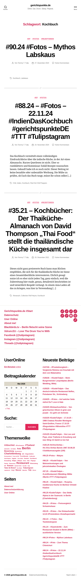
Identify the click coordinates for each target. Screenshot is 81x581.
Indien (19, 183)
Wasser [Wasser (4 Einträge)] (18, 470)
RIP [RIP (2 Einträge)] (5, 465)
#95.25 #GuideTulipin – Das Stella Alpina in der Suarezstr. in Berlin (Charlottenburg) (57, 495)
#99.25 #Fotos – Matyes (53, 456)
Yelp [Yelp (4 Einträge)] (29, 470)
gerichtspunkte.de (40, 5)
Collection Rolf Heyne (29, 296)
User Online (11, 319)
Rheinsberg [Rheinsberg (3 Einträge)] (34, 463)
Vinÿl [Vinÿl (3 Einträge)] (12, 470)
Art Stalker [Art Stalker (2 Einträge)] (13, 448)
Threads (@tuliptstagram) (18, 343)
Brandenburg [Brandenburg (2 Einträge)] (18, 451)
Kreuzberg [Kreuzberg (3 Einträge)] (7, 460)
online (12, 367)
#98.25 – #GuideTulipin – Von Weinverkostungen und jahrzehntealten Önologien (55, 463)
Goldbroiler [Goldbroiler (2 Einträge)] (32, 456)
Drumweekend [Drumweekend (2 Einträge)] (8, 456)
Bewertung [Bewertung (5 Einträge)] (9, 451)
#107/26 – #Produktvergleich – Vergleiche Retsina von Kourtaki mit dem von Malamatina (58, 370)
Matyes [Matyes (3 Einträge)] (19, 460)
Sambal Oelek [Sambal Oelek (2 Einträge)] (18, 465)
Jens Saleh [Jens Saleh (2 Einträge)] (20, 458)
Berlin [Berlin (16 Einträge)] (26, 448)
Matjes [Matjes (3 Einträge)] (14, 460)
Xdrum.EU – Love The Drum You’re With (27, 331)
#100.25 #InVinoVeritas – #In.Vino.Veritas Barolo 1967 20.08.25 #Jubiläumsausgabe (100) (59, 448)
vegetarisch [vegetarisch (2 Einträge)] (7, 470)
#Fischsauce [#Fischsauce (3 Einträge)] (20, 445)
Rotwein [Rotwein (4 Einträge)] (10, 466)
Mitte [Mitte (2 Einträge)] (28, 460)
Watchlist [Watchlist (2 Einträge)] (24, 470)
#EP (28, 39)
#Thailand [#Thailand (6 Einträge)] (29, 445)
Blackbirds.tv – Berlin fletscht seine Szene (28, 327)
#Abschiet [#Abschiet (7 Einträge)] (9, 445)
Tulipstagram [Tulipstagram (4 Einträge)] (28, 468)
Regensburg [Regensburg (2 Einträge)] (12, 463)
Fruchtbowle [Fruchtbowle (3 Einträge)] (24, 456)
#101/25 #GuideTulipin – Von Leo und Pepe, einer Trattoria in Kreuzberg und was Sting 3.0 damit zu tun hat (59, 437)
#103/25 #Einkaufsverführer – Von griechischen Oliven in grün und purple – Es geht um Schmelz (57, 410)
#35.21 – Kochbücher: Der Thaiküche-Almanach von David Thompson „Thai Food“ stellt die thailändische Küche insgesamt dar (40, 230)
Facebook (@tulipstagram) (19, 335)
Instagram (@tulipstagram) (19, 339)
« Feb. (7, 409)
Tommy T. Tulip (23, 63)
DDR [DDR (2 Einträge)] (23, 454)
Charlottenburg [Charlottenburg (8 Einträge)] (12, 453)
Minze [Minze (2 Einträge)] (24, 460)
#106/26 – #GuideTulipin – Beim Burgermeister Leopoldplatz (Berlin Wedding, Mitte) (58, 381)
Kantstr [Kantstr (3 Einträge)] (26, 458)
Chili (14, 183)
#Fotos (35, 39)
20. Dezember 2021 (42, 257)
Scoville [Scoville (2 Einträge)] (25, 465)
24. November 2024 (42, 145)
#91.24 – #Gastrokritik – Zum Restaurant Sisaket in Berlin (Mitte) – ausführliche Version (59, 530)
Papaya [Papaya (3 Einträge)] (33, 460)
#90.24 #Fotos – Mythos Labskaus (40, 50)
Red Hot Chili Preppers (38, 183)
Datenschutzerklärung (14, 489)
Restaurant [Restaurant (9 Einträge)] (22, 463)
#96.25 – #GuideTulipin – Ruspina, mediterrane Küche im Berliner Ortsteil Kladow (59, 485)
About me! (10, 323)
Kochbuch (16, 78)
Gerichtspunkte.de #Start (18, 311)
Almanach (16, 296)
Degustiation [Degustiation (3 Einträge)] (29, 454)
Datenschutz (11, 315)
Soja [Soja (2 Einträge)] (29, 465)
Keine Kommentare (62, 63)
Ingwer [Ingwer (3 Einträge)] (14, 458)
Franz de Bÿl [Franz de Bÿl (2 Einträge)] (16, 456)
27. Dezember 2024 (42, 63)
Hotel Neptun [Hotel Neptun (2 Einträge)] (7, 458)
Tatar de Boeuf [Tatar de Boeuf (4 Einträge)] (10, 468)
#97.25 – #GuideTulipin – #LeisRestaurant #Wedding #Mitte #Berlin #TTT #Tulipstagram (57, 474)
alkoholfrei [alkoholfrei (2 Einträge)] (7, 448)
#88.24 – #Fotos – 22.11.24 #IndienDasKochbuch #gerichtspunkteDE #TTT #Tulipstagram (40, 121)
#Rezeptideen (47, 39)
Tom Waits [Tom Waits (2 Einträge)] (19, 468)
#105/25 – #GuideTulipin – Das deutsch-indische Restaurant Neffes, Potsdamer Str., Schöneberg (59, 391)
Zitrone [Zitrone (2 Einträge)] (34, 470)
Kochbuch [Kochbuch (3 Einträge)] (33, 458)
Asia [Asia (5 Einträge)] (19, 449)
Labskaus (24, 78)
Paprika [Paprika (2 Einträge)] (6, 463)
